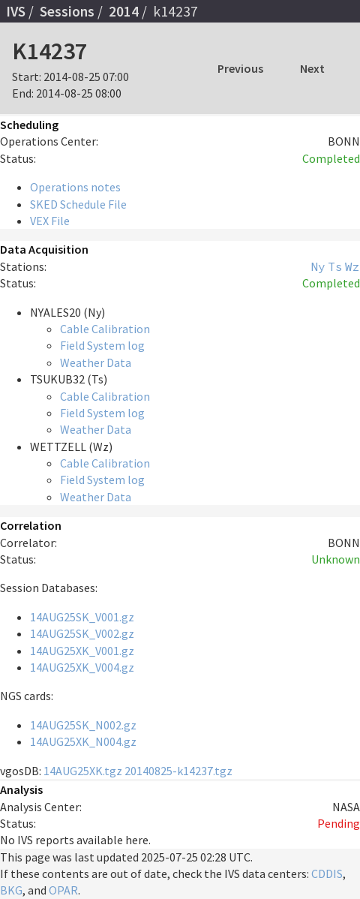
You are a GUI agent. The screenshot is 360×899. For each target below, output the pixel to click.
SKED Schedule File (78, 204)
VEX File (50, 220)
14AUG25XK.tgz (83, 770)
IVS (16, 11)
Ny (318, 266)
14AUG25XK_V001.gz (82, 650)
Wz (352, 266)
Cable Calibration (105, 328)
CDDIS (327, 873)
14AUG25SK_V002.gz (82, 633)
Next (312, 68)
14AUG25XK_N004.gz (83, 741)
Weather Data (95, 362)
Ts (335, 266)
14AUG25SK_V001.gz (82, 616)
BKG (11, 889)
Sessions (67, 11)
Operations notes (75, 186)
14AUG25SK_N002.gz (83, 724)
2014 (124, 11)
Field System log (102, 345)
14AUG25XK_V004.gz (82, 667)
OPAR (63, 889)
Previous (240, 68)
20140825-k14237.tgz (178, 770)
